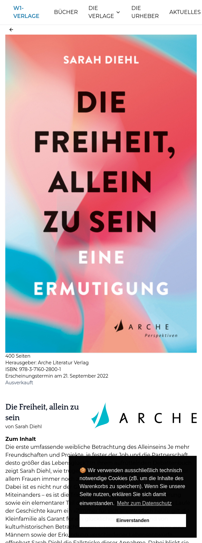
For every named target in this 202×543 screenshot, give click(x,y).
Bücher (66, 12)
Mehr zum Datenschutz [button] (144, 503)
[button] (11, 29)
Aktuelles (185, 12)
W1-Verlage (26, 12)
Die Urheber (145, 12)
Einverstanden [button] (132, 520)
